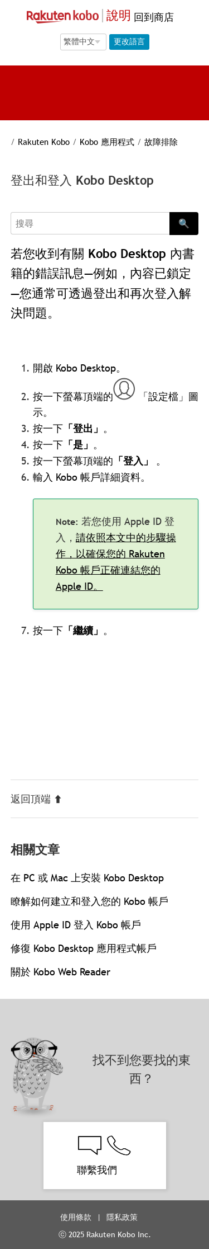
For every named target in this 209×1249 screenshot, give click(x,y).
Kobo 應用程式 (107, 141)
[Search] (90, 223)
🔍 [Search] (183, 223)
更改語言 (129, 41)
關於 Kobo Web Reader (60, 971)
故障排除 (161, 141)
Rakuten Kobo (44, 141)
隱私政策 (123, 1217)
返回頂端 (36, 798)
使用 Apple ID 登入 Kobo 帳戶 (76, 924)
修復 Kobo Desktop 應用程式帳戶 (84, 948)
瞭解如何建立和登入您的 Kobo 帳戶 (89, 901)
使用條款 (75, 1217)
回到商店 (152, 17)
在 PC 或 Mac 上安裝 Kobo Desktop (87, 877)
